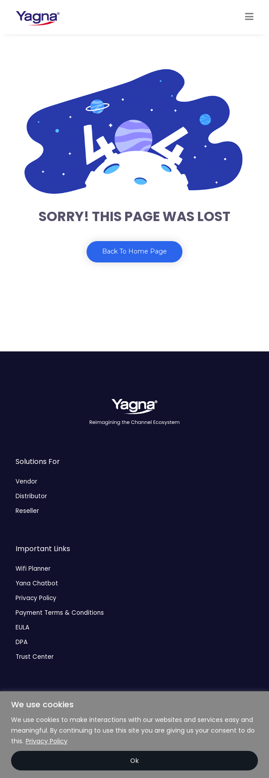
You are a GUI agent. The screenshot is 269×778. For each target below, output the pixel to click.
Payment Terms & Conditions (60, 613)
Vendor (26, 481)
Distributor (31, 496)
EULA (22, 627)
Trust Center (35, 657)
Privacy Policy (46, 741)
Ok (134, 760)
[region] (134, 734)
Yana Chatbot (37, 583)
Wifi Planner (33, 568)
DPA (22, 642)
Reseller (27, 511)
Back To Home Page (134, 251)
